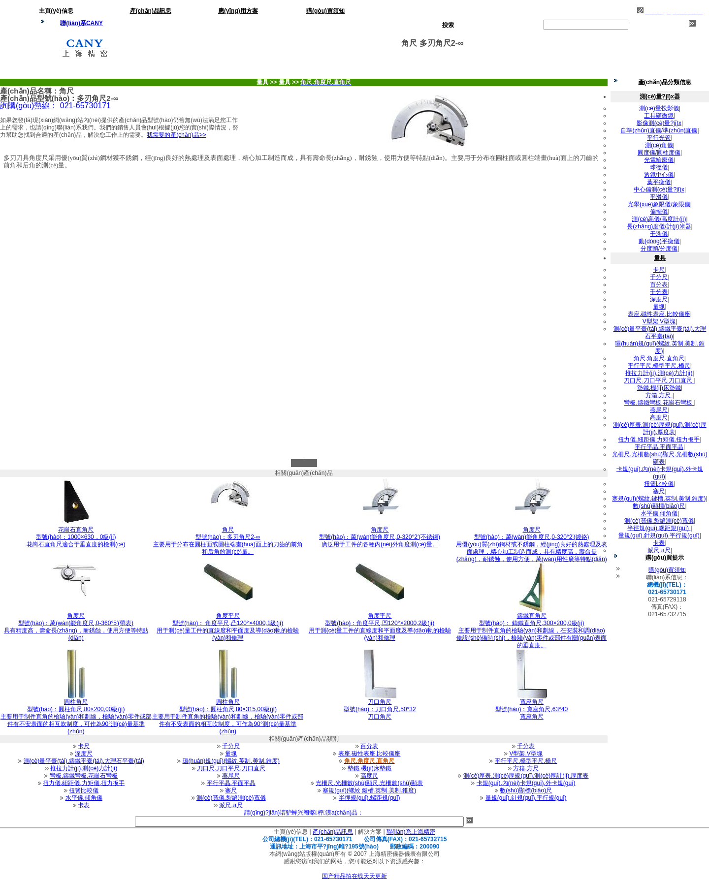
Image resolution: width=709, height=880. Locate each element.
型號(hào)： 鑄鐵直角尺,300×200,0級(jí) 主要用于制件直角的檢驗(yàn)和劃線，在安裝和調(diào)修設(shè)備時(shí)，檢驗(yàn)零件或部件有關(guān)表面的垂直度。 (531, 630)
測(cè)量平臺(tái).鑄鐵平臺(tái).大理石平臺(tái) (84, 760)
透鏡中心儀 (659, 174)
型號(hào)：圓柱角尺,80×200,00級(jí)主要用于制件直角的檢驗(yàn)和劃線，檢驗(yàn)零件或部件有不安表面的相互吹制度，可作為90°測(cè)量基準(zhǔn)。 (76, 716)
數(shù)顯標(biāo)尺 (526, 790)
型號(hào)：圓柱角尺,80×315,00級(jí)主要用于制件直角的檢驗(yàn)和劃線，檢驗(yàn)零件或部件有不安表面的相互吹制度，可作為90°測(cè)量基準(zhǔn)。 (227, 716)
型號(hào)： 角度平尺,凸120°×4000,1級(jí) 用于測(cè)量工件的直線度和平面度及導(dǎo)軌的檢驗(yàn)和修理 (228, 626)
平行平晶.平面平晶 (231, 783)
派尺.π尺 (231, 805)
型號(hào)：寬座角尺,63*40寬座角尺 (531, 709)
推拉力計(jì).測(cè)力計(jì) (83, 768)
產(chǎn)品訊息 (333, 831)
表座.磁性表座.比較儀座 (369, 753)
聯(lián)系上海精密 (411, 831)
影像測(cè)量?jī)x (659, 123)
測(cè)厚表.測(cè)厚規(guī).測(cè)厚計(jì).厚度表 (526, 775)
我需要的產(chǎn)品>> (176, 134)
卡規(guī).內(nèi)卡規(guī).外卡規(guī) (526, 783)
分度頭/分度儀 (659, 248)
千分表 (526, 746)
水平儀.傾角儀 (83, 797)
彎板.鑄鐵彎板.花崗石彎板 (84, 775)
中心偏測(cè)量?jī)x (659, 189)
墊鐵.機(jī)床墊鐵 (369, 768)
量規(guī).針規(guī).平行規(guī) (526, 797)
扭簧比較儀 (83, 790)
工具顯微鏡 (659, 115)
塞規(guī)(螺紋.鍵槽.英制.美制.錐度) (369, 790)
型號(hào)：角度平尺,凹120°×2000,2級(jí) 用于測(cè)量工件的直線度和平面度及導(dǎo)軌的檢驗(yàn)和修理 (380, 626)
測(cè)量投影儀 (659, 108)
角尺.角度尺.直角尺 (659, 358)
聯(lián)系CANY (81, 23)
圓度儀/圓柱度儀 (659, 152)
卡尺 (84, 746)
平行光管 (659, 137)
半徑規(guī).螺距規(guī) (369, 797)
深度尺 (84, 753)
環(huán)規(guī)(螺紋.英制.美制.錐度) (231, 760)
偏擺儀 (659, 211)
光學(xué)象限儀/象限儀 (659, 204)
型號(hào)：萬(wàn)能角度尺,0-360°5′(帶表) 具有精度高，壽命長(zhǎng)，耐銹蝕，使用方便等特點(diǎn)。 (76, 626)
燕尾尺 (231, 775)
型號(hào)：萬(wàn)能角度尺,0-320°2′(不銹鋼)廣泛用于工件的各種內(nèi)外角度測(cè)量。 (379, 537)
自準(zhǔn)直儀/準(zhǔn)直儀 (658, 130)
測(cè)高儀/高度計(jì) (659, 219)
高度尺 (369, 775)
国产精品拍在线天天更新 (354, 876)
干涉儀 (659, 233)
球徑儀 (659, 167)
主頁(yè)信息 (291, 831)
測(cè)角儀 (659, 145)
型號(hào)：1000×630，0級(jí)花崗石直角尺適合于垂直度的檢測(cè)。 (76, 537)
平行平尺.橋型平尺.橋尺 (526, 760)
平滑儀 (659, 196)
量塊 (231, 753)
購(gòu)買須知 (667, 569)
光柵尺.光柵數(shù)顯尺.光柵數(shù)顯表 (369, 783)
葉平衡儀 (659, 182)
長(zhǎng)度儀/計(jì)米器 (659, 226)
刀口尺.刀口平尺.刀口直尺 (231, 768)
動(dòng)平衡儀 (659, 241)
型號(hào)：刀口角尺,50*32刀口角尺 (380, 709)
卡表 (84, 805)
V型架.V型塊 (525, 753)
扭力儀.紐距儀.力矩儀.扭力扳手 (84, 783)
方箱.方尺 (525, 768)
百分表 (369, 746)
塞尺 (231, 790)
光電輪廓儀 (659, 160)
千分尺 (231, 746)
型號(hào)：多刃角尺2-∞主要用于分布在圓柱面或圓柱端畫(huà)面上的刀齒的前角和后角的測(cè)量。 (228, 540)
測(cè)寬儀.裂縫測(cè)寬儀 (231, 797)
